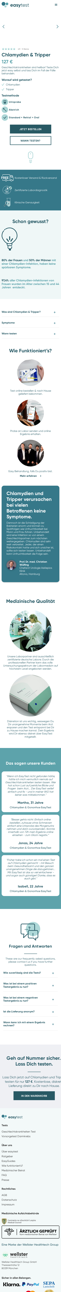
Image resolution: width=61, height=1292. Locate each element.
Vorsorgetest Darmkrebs (16, 1136)
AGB (4, 1195)
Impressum (8, 1204)
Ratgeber (7, 1156)
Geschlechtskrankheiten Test (19, 1131)
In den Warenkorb (34, 1095)
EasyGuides (8, 1161)
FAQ (4, 1175)
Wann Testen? (30, 140)
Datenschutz (9, 1199)
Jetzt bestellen (30, 129)
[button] (56, 5)
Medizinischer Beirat (13, 1170)
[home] (15, 3)
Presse (5, 1179)
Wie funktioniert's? (12, 1165)
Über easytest (10, 1151)
